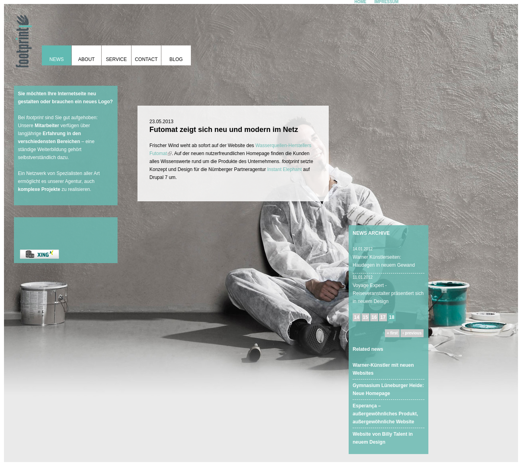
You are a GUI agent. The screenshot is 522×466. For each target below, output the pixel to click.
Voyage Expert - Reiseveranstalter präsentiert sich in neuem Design (388, 293)
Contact (146, 59)
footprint (22, 38)
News (56, 59)
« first (392, 333)
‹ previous (412, 333)
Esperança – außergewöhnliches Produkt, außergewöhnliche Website (385, 414)
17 (382, 317)
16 (374, 317)
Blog (176, 59)
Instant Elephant (284, 169)
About (86, 59)
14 (356, 317)
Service (116, 59)
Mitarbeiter (47, 125)
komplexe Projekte (39, 189)
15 (365, 317)
